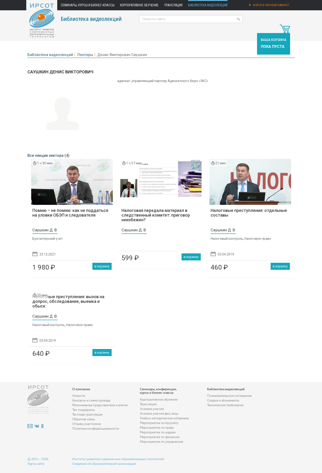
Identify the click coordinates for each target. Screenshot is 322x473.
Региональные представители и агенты (100, 405)
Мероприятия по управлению (161, 441)
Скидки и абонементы (223, 400)
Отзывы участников (86, 424)
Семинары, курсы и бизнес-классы (87, 5)
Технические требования (225, 405)
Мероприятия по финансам (160, 437)
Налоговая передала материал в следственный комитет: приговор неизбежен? (155, 215)
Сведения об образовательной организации (104, 464)
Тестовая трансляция (87, 414)
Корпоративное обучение (139, 5)
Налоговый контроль (227, 238)
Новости (78, 396)
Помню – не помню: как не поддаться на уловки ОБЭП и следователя (70, 213)
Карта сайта (35, 464)
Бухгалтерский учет (47, 238)
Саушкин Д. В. (45, 230)
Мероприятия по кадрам (158, 432)
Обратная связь (83, 419)
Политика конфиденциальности (95, 428)
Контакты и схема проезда (91, 400)
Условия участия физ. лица (159, 413)
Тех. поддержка (83, 410)
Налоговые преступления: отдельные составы (249, 213)
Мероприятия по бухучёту (159, 423)
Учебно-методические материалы (164, 418)
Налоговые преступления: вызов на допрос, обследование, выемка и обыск (68, 301)
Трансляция (173, 5)
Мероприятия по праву (157, 427)
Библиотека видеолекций (207, 5)
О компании (81, 389)
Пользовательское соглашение (229, 396)
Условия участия (152, 409)
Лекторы (85, 55)
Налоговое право (257, 238)
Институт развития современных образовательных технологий (118, 459)
